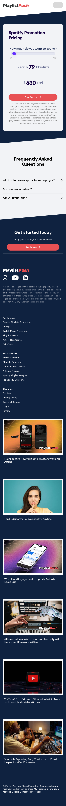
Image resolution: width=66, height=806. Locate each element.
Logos (6, 406)
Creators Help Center (14, 366)
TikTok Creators (11, 357)
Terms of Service (11, 402)
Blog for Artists (10, 335)
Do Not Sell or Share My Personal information (36, 789)
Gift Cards (8, 344)
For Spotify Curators (13, 379)
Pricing (6, 326)
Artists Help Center (12, 340)
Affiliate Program (11, 371)
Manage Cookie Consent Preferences (22, 791)
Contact (7, 393)
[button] (58, 5)
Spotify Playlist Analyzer (15, 375)
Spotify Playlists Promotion (17, 322)
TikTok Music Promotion (15, 331)
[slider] (14, 53)
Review (6, 411)
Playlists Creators (12, 362)
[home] (16, 6)
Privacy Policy (10, 397)
